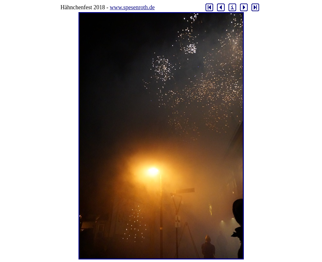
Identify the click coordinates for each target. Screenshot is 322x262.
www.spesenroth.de (132, 7)
